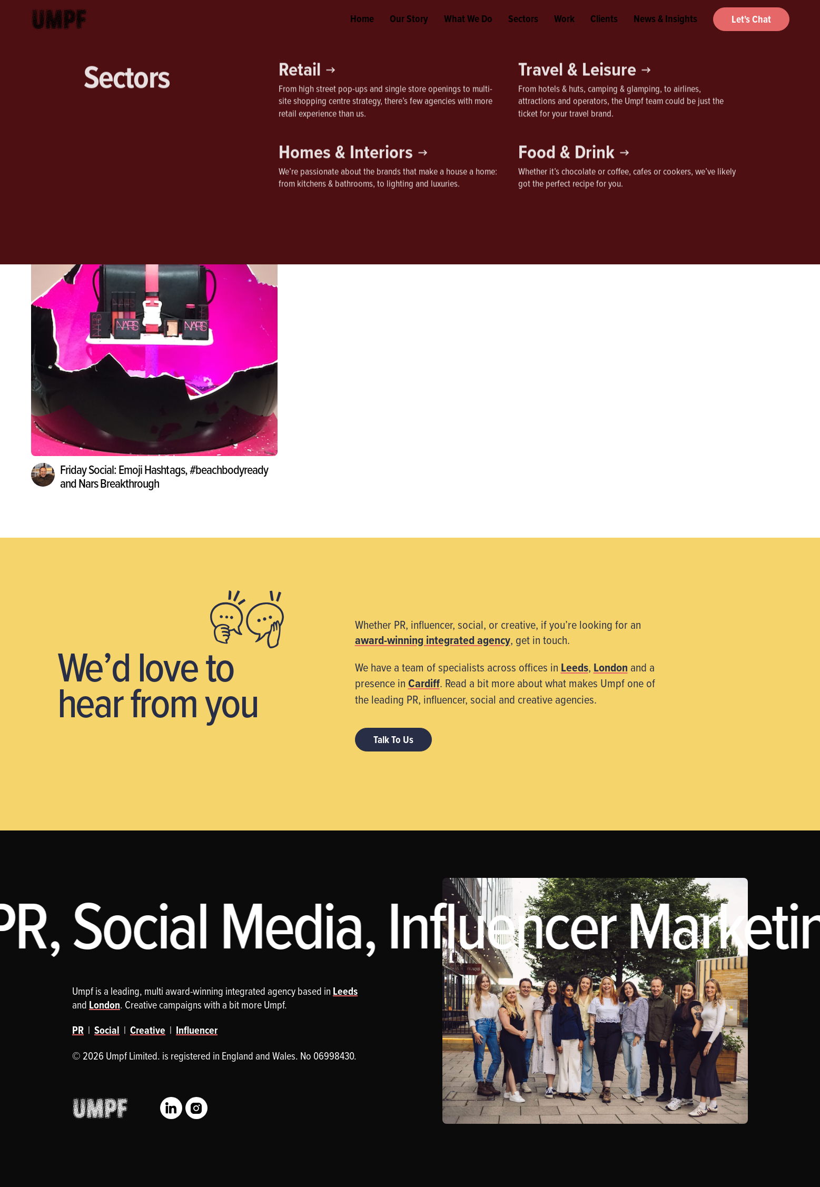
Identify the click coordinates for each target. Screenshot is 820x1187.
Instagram (196, 1108)
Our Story (409, 31)
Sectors (523, 31)
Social (107, 1030)
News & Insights (665, 31)
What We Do (468, 31)
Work (564, 31)
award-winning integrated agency (432, 639)
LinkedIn (171, 1108)
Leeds (574, 667)
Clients (604, 31)
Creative (57, 150)
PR (169, 150)
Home (362, 31)
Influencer (117, 150)
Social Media (225, 150)
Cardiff (424, 683)
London (611, 667)
